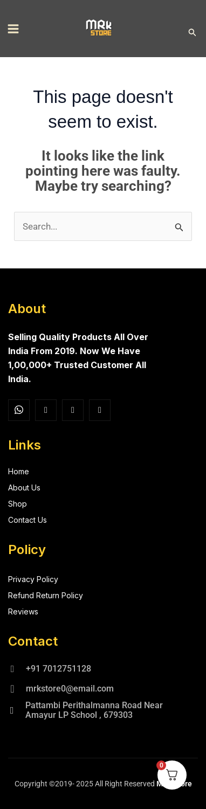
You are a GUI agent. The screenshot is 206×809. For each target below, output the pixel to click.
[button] (192, 32)
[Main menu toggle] (13, 29)
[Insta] (46, 410)
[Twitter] (73, 410)
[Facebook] (19, 410)
